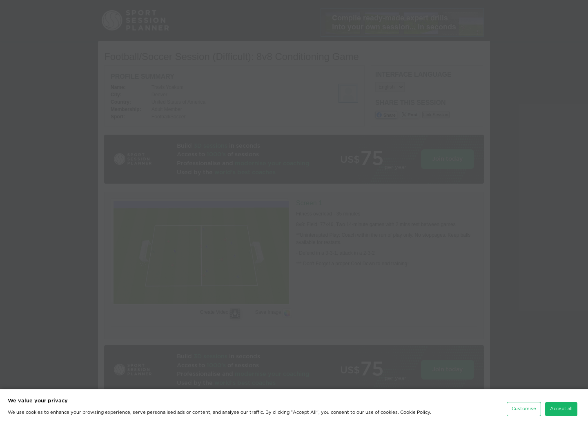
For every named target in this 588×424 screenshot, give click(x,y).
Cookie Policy (415, 412)
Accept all (561, 408)
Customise (524, 408)
